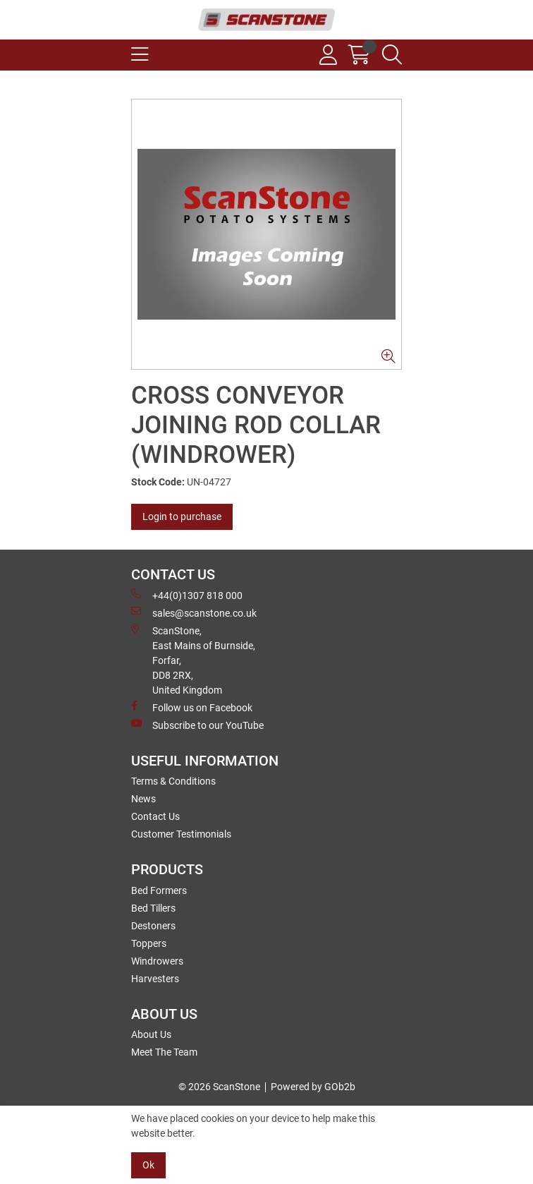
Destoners (153, 925)
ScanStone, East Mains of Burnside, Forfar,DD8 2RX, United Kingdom (193, 660)
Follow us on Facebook (191, 707)
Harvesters (155, 978)
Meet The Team (164, 1052)
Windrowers (157, 961)
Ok (148, 1165)
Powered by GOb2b (313, 1086)
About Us (151, 1034)
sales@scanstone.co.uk (194, 612)
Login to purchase (181, 516)
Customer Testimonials (181, 834)
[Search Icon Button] (392, 55)
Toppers (148, 943)
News (143, 798)
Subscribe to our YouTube (197, 724)
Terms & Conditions (173, 781)
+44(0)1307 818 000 (187, 594)
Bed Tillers (153, 908)
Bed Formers (159, 890)
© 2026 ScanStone (219, 1086)
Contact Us (155, 816)
